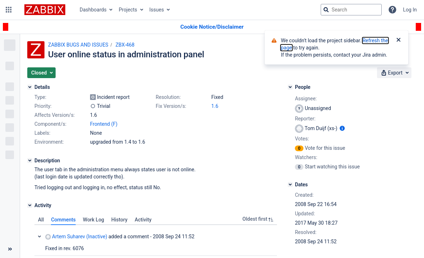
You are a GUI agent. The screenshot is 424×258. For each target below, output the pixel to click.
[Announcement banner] (212, 27)
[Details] (29, 87)
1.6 (214, 106)
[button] (9, 10)
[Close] (398, 40)
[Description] (29, 160)
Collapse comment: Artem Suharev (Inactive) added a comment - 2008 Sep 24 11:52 (39, 236)
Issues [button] (156, 10)
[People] (290, 87)
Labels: (42, 133)
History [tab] (119, 220)
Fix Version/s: (171, 106)
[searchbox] (351, 9)
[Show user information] (342, 128)
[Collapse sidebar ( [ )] (10, 249)
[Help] (392, 9)
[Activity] (29, 205)
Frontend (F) (103, 124)
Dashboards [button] (93, 10)
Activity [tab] (143, 220)
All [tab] (41, 220)
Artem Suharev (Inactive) (76, 237)
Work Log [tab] (93, 220)
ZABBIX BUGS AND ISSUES (78, 45)
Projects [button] (128, 10)
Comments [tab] (63, 220)
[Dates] (290, 184)
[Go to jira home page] (45, 10)
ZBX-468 (125, 45)
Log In (410, 10)
